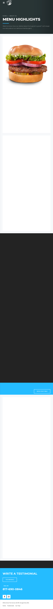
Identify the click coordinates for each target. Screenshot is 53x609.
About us (13, 16)
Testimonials (10, 606)
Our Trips (17, 606)
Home (5, 16)
